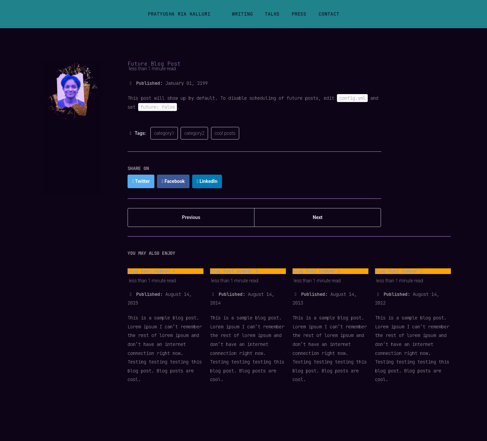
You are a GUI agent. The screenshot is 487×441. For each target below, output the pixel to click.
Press (299, 14)
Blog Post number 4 (151, 271)
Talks (272, 14)
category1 (164, 133)
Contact (328, 14)
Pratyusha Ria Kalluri (179, 14)
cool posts (225, 133)
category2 (194, 133)
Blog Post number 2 (316, 271)
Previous (191, 217)
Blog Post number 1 (399, 271)
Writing (242, 14)
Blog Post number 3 (234, 271)
